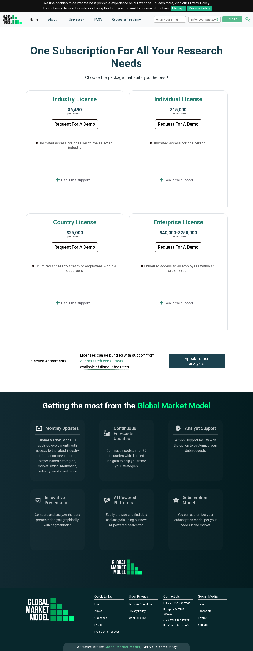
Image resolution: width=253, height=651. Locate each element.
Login (232, 19)
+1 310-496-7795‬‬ (180, 603)
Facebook (204, 611)
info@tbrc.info (180, 625)
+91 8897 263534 (180, 619)
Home (34, 19)
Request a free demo (126, 19)
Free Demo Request (106, 631)
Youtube (203, 624)
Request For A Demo (74, 124)
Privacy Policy (199, 8)
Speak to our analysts (197, 361)
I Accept (178, 8)
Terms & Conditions (141, 604)
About (98, 611)
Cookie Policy (137, 617)
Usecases (75, 19)
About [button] (52, 19)
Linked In (203, 604)
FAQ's (98, 19)
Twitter (202, 617)
